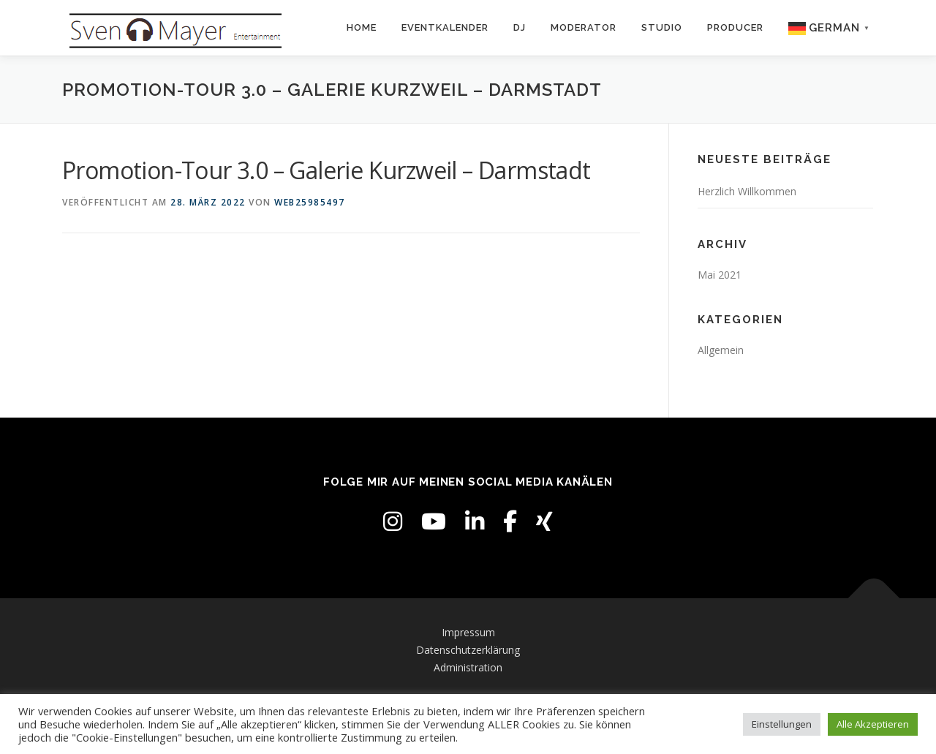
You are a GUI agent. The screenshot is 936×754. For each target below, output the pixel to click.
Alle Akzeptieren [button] (873, 724)
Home (362, 27)
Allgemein (721, 350)
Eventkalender (444, 27)
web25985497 (309, 202)
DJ (519, 27)
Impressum (468, 632)
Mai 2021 (719, 275)
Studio (661, 27)
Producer (735, 27)
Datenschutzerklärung (468, 650)
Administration (468, 667)
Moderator (583, 27)
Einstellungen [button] (782, 724)
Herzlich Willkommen (747, 191)
